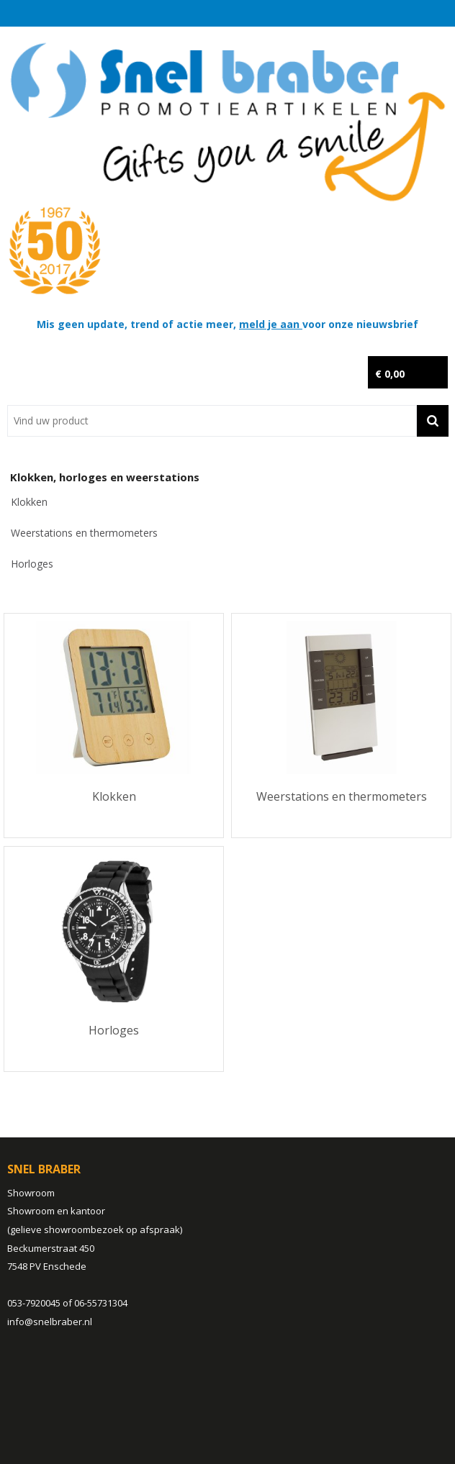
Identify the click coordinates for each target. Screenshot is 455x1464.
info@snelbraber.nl (49, 1321)
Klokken (29, 502)
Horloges (32, 563)
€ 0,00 (390, 374)
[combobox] (212, 421)
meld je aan (270, 324)
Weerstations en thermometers (84, 533)
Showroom (31, 1192)
